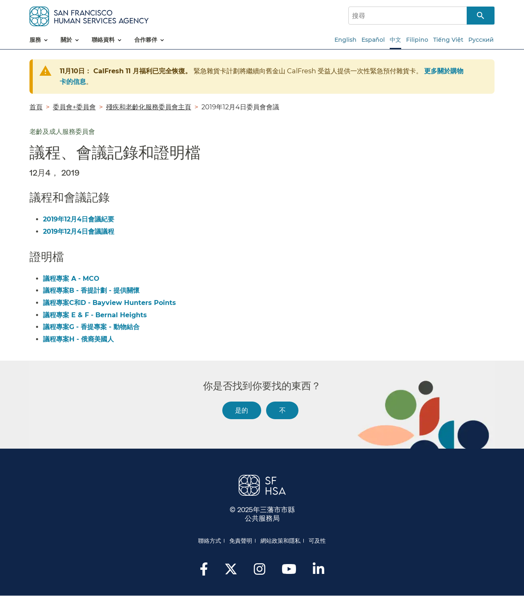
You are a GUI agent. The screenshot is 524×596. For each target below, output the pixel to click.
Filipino (417, 39)
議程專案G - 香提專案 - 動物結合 (91, 327)
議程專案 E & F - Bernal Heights (95, 315)
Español (373, 39)
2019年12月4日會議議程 (78, 231)
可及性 (317, 540)
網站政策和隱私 (280, 540)
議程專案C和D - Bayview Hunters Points (109, 303)
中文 (395, 39)
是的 (241, 410)
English (345, 39)
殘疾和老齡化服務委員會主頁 (148, 107)
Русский (481, 39)
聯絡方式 (209, 540)
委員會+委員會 (74, 107)
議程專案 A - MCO (71, 278)
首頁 (36, 107)
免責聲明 (240, 540)
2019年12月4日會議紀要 (78, 219)
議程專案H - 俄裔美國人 (78, 339)
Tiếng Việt (448, 39)
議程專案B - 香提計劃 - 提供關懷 (91, 290)
